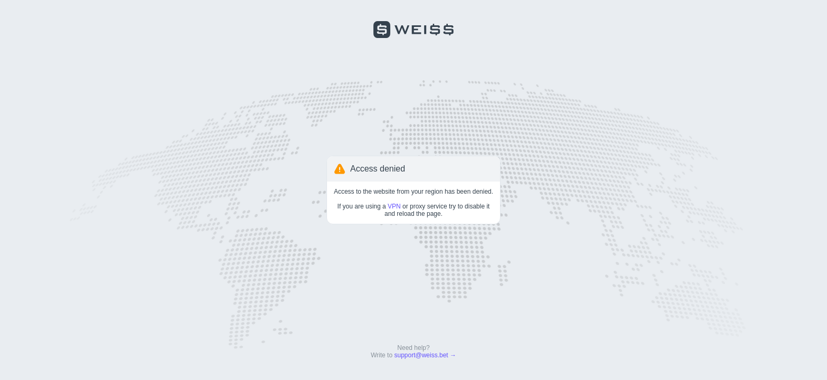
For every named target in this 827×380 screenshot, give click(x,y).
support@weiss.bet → (425, 355)
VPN (394, 206)
